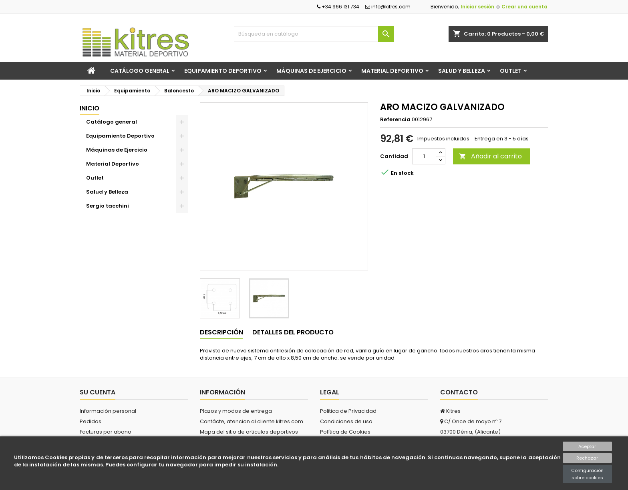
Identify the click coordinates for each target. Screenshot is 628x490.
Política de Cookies (345, 432)
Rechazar (587, 458)
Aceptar (587, 446)
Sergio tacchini (107, 206)
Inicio (89, 108)
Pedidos (90, 421)
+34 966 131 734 (338, 6)
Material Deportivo (392, 71)
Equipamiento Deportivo (223, 71)
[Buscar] (314, 34)
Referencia (395, 119)
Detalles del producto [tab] (293, 332)
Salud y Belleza (461, 71)
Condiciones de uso (346, 421)
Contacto (459, 392)
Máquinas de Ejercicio (311, 71)
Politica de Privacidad (348, 411)
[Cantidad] (424, 156)
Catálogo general (139, 71)
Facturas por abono (105, 432)
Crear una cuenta (524, 6)
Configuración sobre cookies (587, 474)
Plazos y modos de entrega (236, 411)
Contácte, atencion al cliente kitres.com (251, 421)
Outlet (510, 71)
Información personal (108, 411)
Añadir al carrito (490, 156)
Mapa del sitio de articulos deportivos (249, 432)
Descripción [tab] (221, 332)
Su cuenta (97, 392)
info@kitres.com (388, 6)
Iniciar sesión (477, 6)
